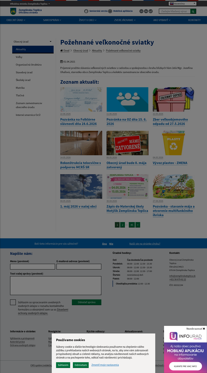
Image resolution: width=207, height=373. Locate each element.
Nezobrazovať (195, 328)
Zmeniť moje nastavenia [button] (105, 365)
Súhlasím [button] (63, 365)
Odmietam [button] (81, 365)
